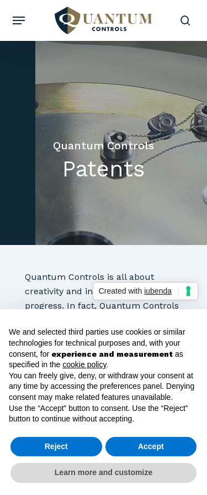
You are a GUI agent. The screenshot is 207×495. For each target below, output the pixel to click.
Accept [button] (151, 446)
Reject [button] (56, 446)
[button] (19, 20)
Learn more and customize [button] (103, 472)
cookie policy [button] (84, 364)
